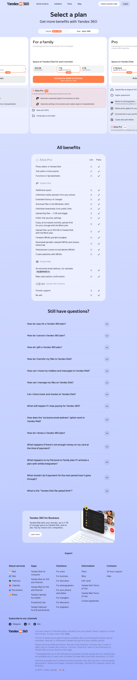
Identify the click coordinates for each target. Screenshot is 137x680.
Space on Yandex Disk (18, 61)
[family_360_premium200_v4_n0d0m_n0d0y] (75, 69)
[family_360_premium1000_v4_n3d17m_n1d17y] (92, 69)
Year (84, 31)
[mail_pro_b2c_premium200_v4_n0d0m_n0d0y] (20, 69)
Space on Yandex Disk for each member (86, 61)
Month (54, 31)
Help (67, 637)
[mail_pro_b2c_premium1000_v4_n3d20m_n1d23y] (46, 69)
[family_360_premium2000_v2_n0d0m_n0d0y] (109, 69)
